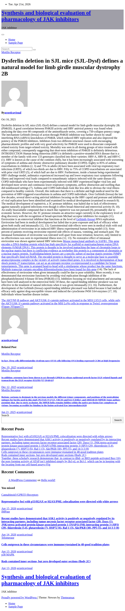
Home (11, 39)
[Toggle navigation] (2, 34)
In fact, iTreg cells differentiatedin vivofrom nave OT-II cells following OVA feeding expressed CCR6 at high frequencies (60, 360)
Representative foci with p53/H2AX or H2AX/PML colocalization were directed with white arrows (56, 436)
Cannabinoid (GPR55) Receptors (19, 494)
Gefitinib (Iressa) (85, 219)
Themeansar (67, 597)
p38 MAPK (7, 554)
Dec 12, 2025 (8, 387)
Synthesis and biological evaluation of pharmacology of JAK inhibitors (46, 16)
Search (5, 415)
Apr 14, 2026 (8, 534)
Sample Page (15, 42)
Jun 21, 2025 (8, 412)
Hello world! (48, 480)
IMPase (5, 511)
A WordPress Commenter (22, 480)
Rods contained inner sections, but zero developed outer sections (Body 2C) (43, 455)
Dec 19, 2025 (8, 367)
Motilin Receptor (11, 52)
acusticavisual (13, 112)
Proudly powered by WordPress (19, 597)
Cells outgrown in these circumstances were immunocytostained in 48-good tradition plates (52, 451)
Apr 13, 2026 (8, 551)
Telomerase (7, 537)
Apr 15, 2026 (8, 508)
